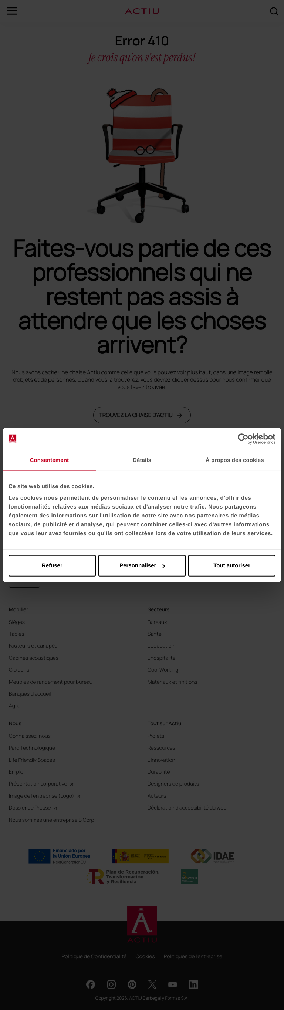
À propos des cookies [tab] (235, 460)
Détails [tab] (142, 460)
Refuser (52, 566)
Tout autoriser (231, 566)
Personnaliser (142, 566)
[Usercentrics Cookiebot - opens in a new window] (243, 438)
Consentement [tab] (49, 460)
